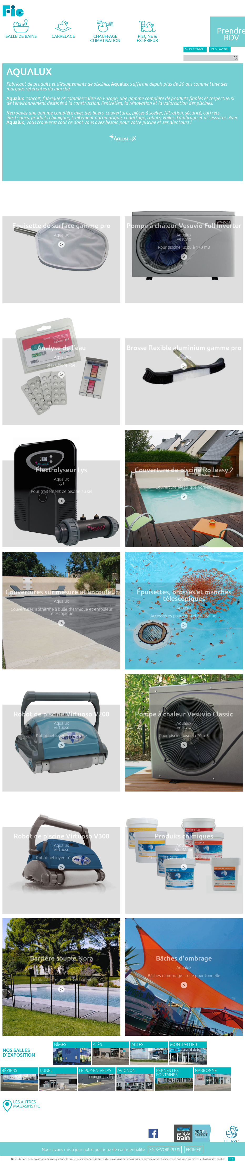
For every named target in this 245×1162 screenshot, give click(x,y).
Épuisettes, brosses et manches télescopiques (184, 597)
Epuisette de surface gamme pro (61, 228)
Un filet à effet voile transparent (61, 981)
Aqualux (61, 236)
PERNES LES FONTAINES (167, 1072)
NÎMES (60, 1044)
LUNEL (46, 1070)
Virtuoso (61, 729)
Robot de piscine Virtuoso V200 (61, 716)
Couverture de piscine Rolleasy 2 (184, 472)
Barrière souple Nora (61, 960)
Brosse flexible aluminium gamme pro (183, 350)
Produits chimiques (183, 838)
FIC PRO (231, 1134)
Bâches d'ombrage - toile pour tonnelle (184, 977)
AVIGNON (126, 1070)
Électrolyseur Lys (61, 472)
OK (231, 1159)
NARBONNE (206, 1070)
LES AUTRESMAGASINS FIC (26, 1104)
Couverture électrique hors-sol (184, 489)
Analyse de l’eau (61, 350)
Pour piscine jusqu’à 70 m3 (184, 737)
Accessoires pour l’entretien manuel (183, 617)
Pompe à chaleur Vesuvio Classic (183, 716)
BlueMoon (184, 851)
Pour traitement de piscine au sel (61, 492)
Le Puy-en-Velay (95, 1070)
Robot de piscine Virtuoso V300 (61, 838)
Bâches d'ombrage (184, 960)
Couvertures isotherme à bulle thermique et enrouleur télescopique (61, 613)
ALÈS (97, 1044)
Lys (61, 485)
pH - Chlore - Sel (61, 366)
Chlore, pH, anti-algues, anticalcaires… (183, 859)
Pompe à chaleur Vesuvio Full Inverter (183, 228)
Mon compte (195, 49)
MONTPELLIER (183, 1044)
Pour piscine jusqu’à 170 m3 (184, 248)
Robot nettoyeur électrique (61, 737)
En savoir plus (164, 1149)
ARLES (137, 1044)
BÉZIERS (9, 1070)
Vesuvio (184, 240)
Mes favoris (220, 49)
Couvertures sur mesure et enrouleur (61, 594)
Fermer (194, 1149)
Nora (61, 973)
